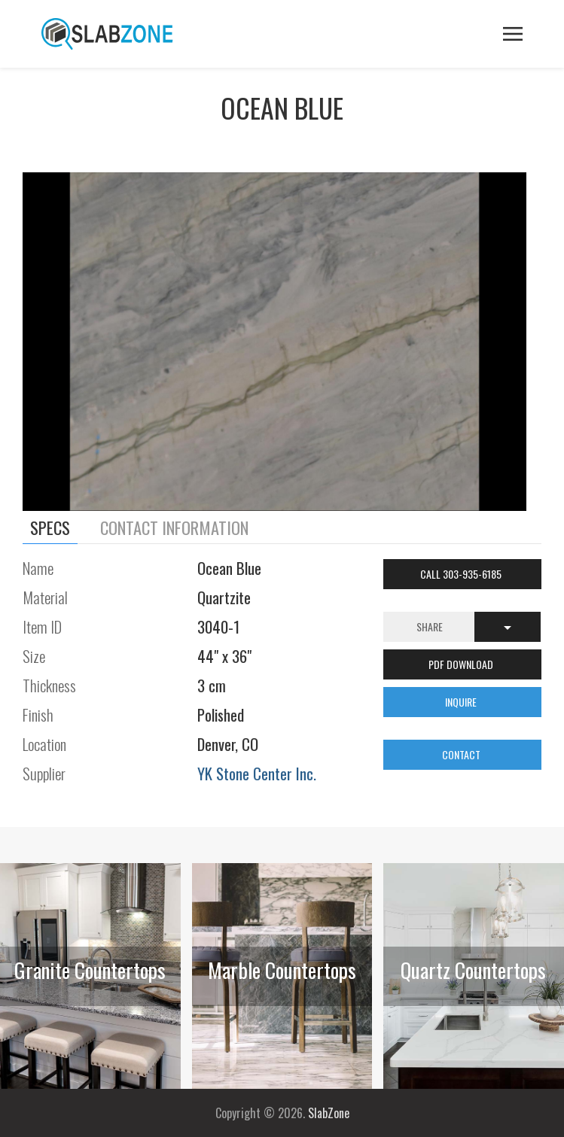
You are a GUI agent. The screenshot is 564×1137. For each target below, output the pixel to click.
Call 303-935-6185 (462, 574)
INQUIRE (462, 702)
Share (429, 626)
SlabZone (328, 1113)
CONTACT (462, 754)
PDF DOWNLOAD (461, 664)
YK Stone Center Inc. (256, 773)
